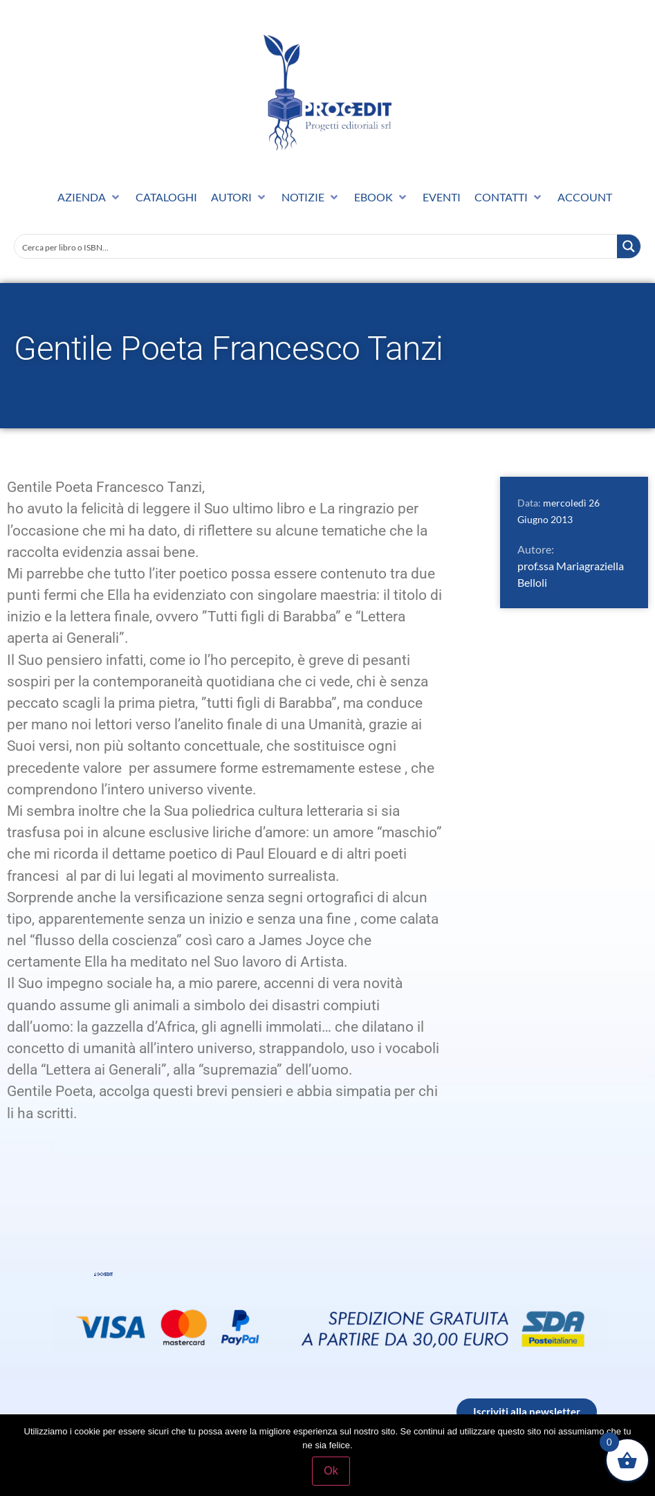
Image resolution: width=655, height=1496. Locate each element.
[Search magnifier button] (628, 246)
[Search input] (316, 246)
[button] (89, 197)
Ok (331, 1471)
